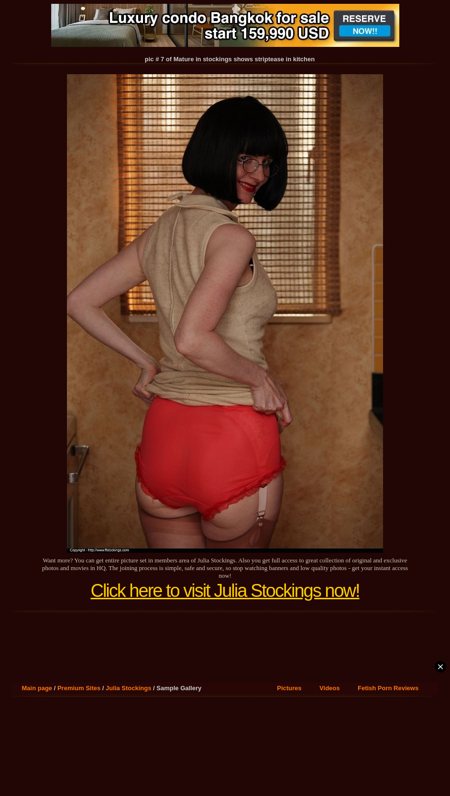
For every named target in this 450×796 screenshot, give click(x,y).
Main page (37, 688)
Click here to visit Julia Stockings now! (224, 591)
